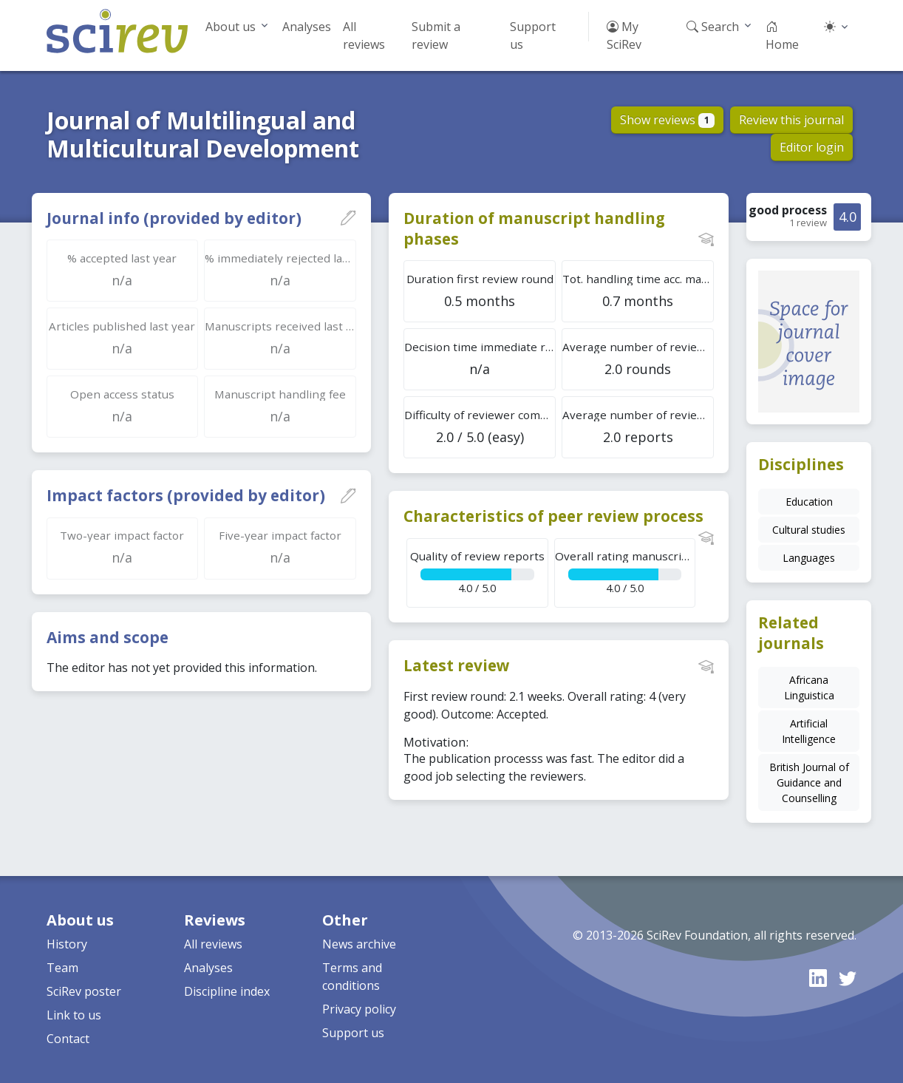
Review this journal (791, 120)
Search (712, 26)
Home (782, 35)
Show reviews (667, 120)
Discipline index (227, 991)
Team (62, 968)
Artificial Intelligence (809, 731)
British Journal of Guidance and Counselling (809, 782)
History (67, 944)
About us (230, 26)
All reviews (364, 35)
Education (809, 502)
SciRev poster (84, 991)
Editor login (812, 147)
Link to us (74, 1015)
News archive (359, 944)
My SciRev (624, 35)
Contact (68, 1039)
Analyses (306, 26)
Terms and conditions (352, 977)
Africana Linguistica (809, 687)
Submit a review (436, 35)
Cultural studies (808, 530)
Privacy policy (359, 1009)
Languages (809, 558)
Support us (533, 35)
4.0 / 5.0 (477, 572)
